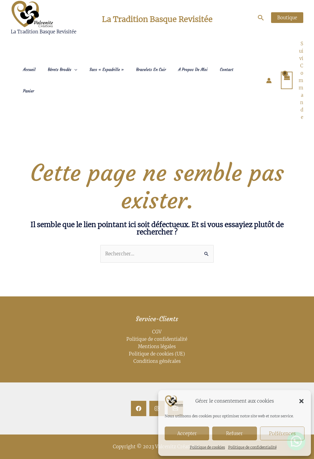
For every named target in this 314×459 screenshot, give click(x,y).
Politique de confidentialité (252, 447)
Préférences (282, 433)
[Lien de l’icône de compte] (269, 80)
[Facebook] (138, 408)
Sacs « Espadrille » (107, 69)
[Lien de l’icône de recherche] (261, 18)
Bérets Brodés (59, 69)
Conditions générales (157, 361)
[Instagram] (157, 408)
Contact (226, 69)
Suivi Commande (301, 80)
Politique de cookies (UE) (157, 354)
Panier (28, 91)
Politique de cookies (207, 447)
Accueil (29, 69)
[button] (301, 401)
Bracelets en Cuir (151, 69)
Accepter (187, 433)
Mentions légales (157, 346)
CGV (157, 332)
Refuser (234, 433)
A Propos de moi (193, 69)
